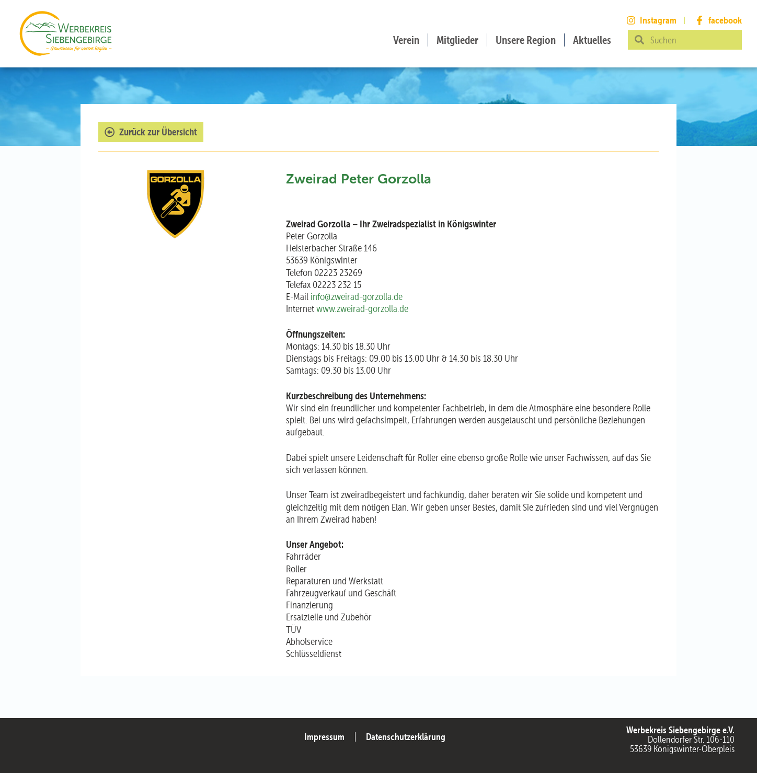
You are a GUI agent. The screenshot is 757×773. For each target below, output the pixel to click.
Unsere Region (526, 40)
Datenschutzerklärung (405, 736)
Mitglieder (457, 40)
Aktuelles (592, 40)
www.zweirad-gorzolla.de (362, 309)
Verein (406, 40)
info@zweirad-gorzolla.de (357, 297)
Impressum (324, 736)
